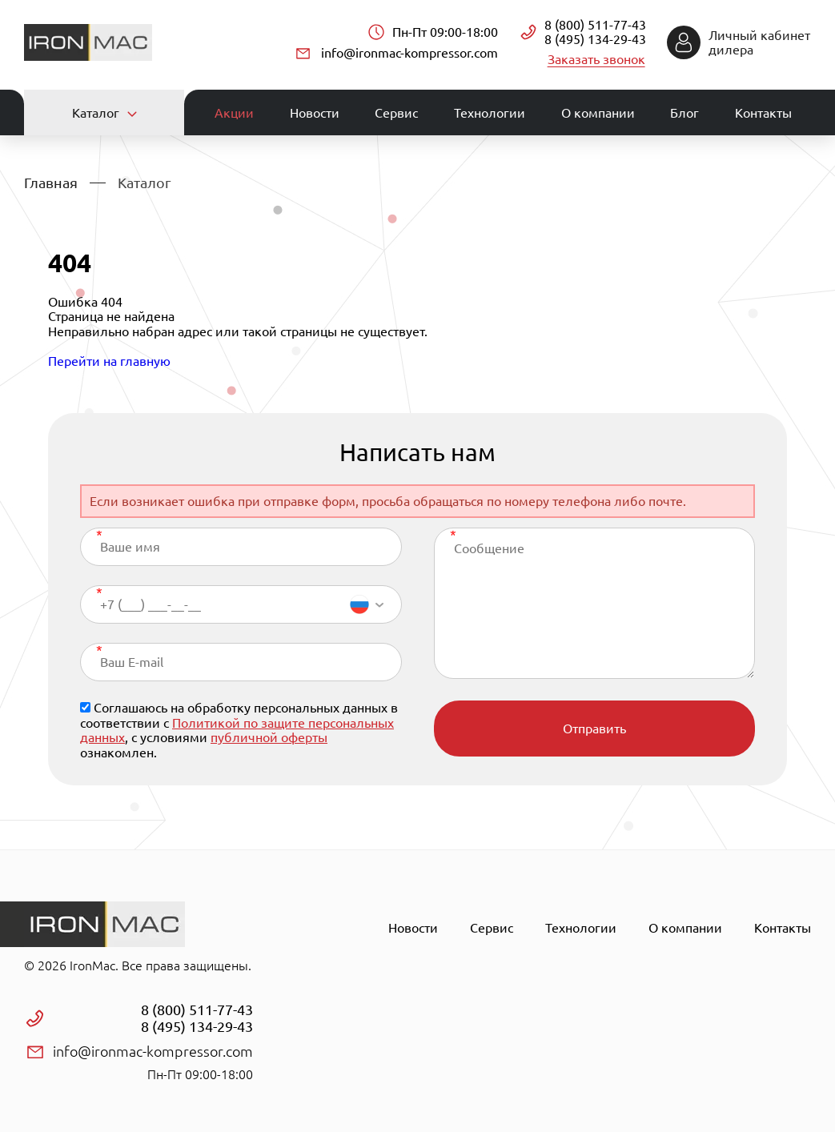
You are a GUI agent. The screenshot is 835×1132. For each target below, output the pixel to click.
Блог (684, 112)
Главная (51, 181)
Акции (234, 112)
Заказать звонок (597, 58)
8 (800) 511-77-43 (595, 25)
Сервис (396, 112)
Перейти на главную (109, 359)
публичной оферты (269, 736)
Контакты (763, 112)
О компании (598, 112)
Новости (314, 112)
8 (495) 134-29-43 (595, 39)
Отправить (594, 728)
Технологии (489, 112)
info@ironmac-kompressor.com (409, 52)
